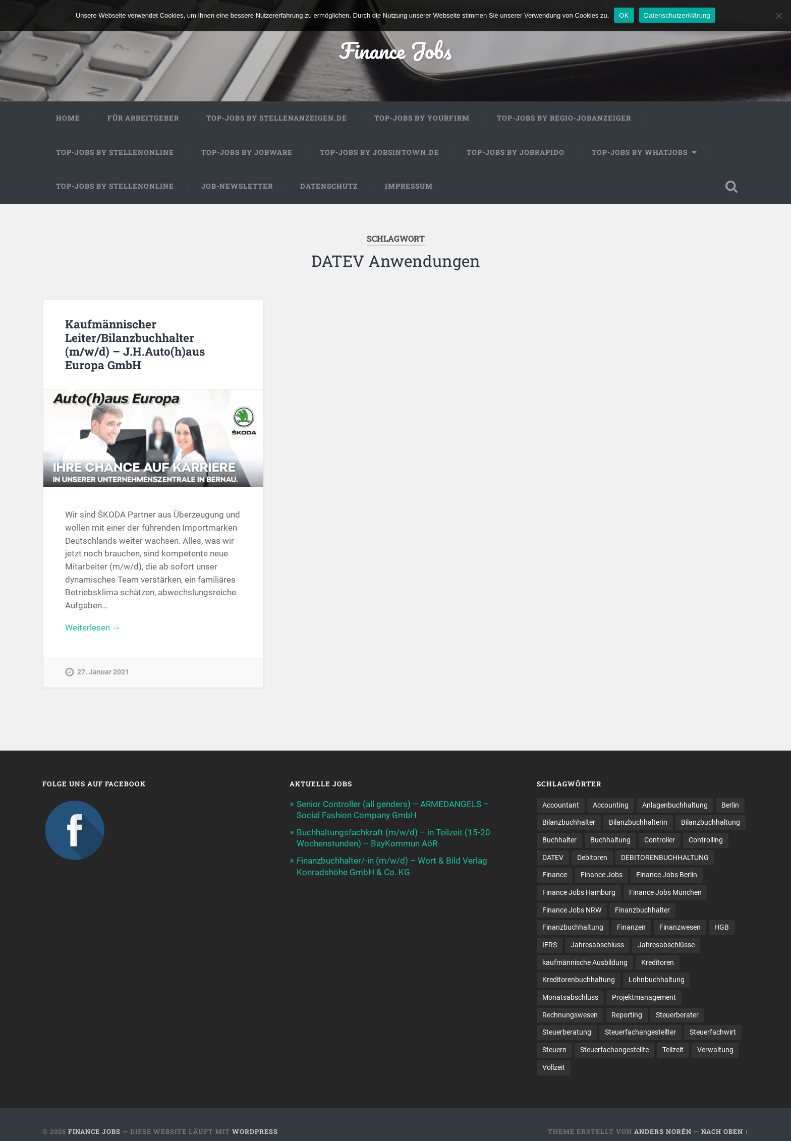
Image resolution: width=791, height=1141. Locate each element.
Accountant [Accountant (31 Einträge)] (560, 805)
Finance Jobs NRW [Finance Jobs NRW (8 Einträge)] (571, 910)
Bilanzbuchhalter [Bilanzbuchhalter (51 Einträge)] (568, 822)
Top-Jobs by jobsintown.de (379, 152)
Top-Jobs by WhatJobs (640, 152)
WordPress (255, 1131)
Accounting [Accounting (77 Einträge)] (611, 805)
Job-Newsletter (237, 186)
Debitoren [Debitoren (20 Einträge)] (592, 857)
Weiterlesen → (93, 627)
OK (624, 15)
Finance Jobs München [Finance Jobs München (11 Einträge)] (665, 892)
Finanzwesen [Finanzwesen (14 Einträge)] (680, 927)
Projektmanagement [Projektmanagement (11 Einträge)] (644, 997)
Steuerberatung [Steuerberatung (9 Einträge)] (566, 1032)
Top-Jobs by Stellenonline (115, 152)
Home (68, 118)
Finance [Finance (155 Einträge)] (554, 875)
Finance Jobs (395, 50)
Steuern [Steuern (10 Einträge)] (554, 1050)
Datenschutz (329, 186)
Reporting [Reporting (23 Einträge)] (626, 1015)
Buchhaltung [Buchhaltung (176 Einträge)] (610, 840)
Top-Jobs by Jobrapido (515, 152)
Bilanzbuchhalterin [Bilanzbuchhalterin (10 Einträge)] (638, 822)
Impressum (409, 186)
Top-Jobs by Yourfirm (422, 118)
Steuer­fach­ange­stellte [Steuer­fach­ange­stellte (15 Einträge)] (614, 1050)
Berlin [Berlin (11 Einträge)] (730, 805)
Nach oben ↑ (725, 1131)
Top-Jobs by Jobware (247, 152)
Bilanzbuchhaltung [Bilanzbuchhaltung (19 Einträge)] (710, 822)
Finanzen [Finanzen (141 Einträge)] (631, 927)
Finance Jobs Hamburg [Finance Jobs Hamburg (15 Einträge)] (578, 892)
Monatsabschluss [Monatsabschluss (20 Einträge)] (570, 997)
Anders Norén (663, 1131)
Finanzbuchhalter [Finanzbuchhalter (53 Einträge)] (642, 910)
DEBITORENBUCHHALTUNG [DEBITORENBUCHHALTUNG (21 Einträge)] (665, 857)
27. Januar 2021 (103, 672)
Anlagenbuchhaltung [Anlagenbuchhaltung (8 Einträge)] (675, 805)
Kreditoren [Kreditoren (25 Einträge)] (657, 962)
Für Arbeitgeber (143, 118)
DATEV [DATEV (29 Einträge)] (552, 857)
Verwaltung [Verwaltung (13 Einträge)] (715, 1050)
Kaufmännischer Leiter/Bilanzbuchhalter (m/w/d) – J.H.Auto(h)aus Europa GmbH (135, 344)
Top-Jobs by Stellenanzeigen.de (276, 118)
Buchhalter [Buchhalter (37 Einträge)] (559, 840)
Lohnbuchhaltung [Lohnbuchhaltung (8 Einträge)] (657, 980)
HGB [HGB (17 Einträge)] (721, 927)
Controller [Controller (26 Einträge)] (659, 840)
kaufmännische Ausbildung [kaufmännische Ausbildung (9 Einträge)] (585, 962)
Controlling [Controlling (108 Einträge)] (706, 840)
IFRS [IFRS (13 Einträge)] (549, 945)
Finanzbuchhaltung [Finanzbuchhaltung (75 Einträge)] (572, 927)
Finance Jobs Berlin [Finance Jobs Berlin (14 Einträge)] (666, 875)
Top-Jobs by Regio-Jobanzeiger (564, 118)
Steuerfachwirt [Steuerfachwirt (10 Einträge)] (713, 1032)
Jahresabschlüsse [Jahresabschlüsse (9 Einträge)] (666, 945)
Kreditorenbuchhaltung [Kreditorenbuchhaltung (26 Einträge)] (578, 980)
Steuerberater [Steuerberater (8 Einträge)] (677, 1015)
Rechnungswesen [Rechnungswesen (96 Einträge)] (570, 1015)
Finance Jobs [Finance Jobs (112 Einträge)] (602, 875)
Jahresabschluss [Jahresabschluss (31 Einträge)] (597, 945)
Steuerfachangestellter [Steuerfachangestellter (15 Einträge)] (640, 1032)
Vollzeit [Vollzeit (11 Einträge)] (553, 1067)
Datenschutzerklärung (677, 15)
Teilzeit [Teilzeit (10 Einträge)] (673, 1050)
